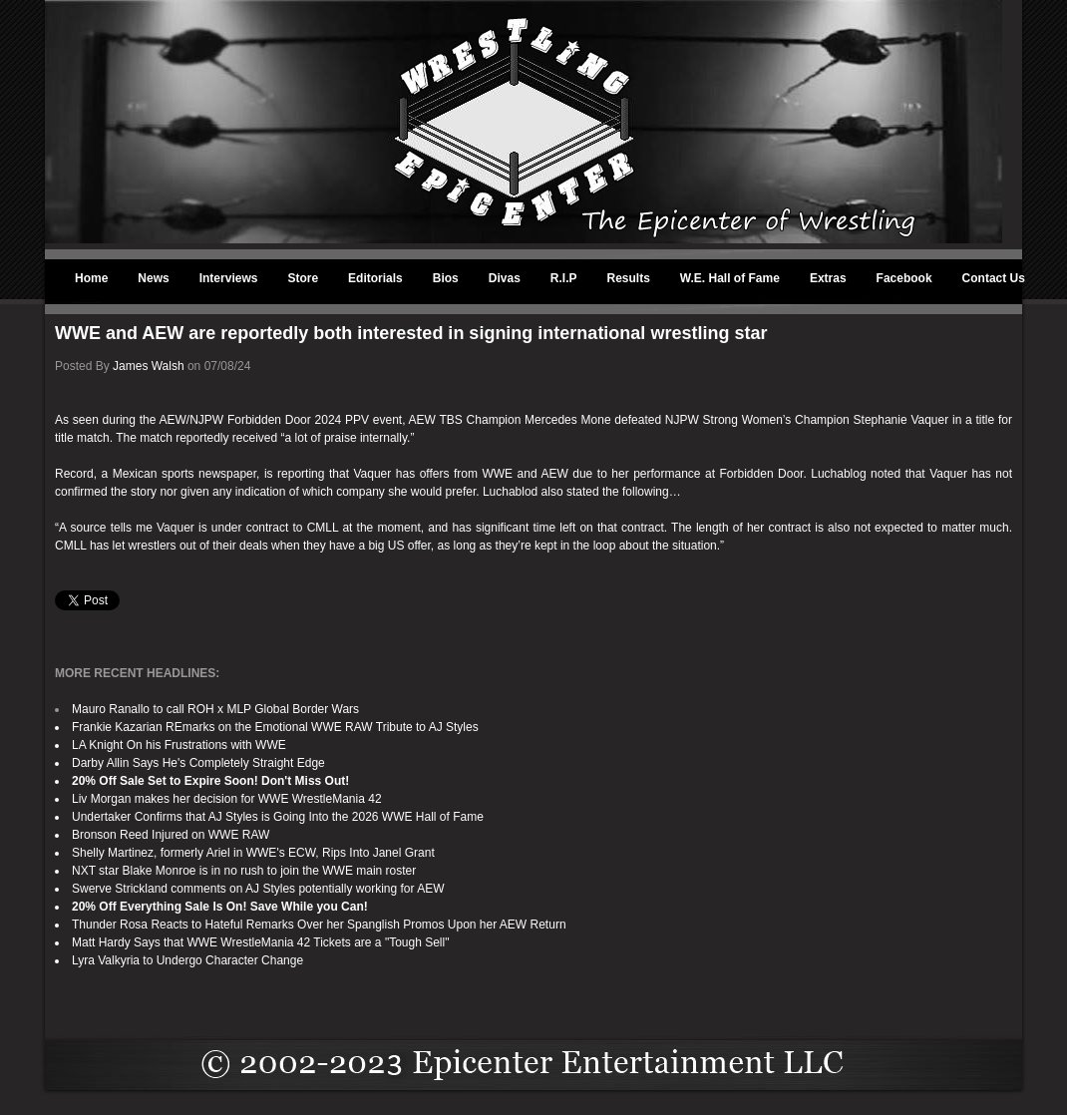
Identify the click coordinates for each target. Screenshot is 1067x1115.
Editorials (375, 278)
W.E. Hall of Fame (730, 278)
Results (628, 278)
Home (91, 278)
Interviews (228, 278)
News (153, 278)
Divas (505, 278)
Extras (828, 278)
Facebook (904, 278)
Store (302, 278)
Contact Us (993, 278)
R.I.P (563, 278)
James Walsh (148, 366)
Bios (446, 278)
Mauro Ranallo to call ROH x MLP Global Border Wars (215, 709)
